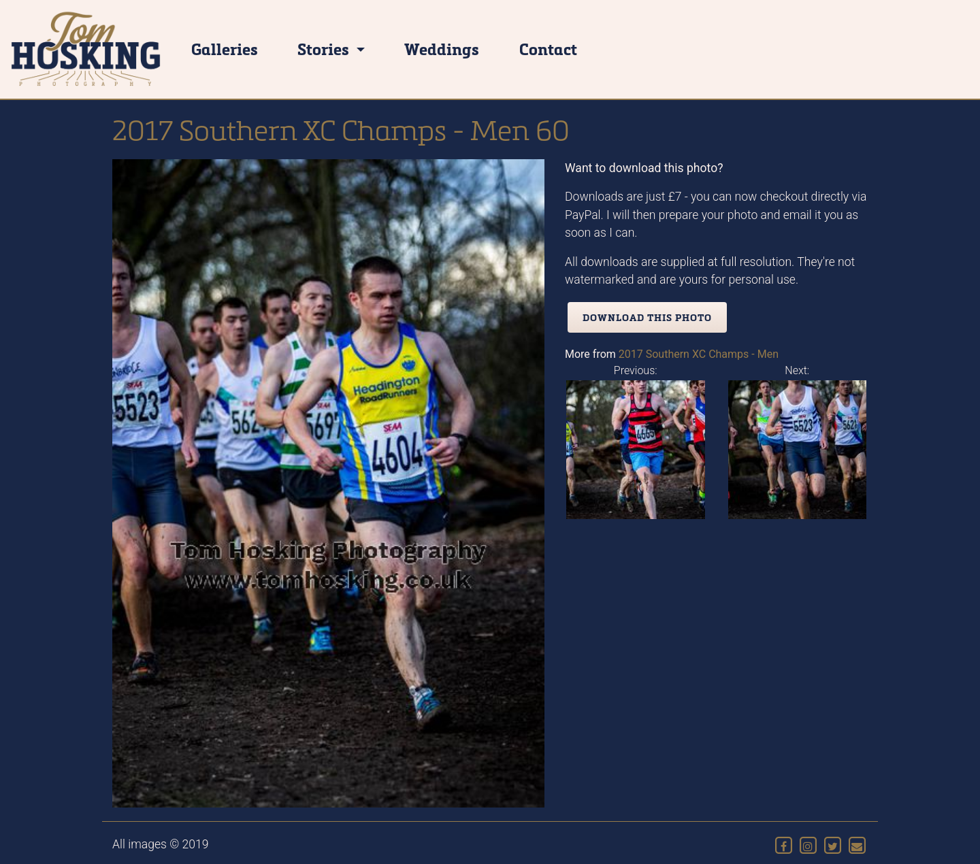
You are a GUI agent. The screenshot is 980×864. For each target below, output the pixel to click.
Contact (548, 48)
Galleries (224, 48)
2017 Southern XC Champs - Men (699, 354)
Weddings (441, 48)
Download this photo (647, 317)
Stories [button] (325, 48)
